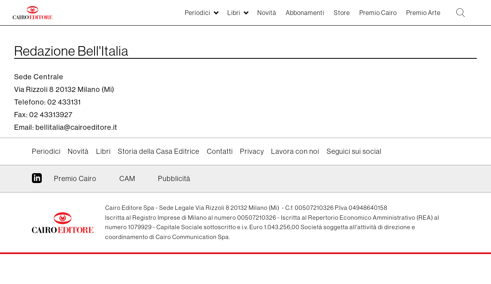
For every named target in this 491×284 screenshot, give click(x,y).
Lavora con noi (295, 151)
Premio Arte (415, 16)
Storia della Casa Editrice (158, 151)
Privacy (252, 151)
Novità (238, 16)
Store (323, 16)
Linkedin (37, 181)
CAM (127, 178)
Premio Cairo (363, 16)
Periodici (163, 16)
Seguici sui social (354, 151)
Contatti (220, 151)
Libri (202, 16)
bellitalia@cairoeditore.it (76, 127)
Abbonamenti (281, 16)
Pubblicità (174, 178)
